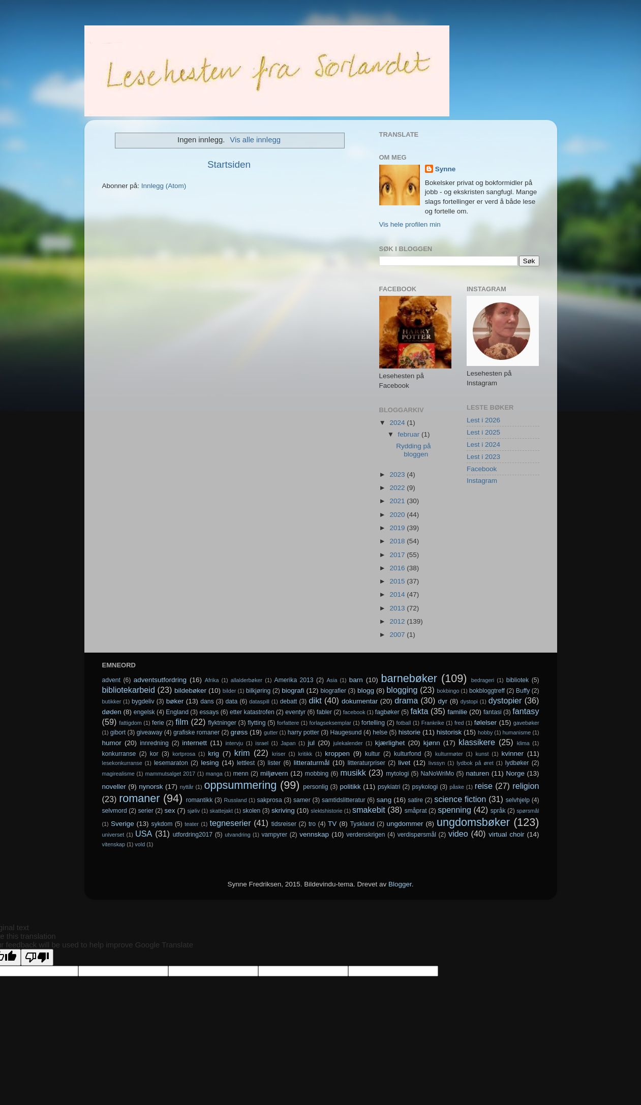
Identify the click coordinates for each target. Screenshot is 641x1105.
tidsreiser (283, 823)
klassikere (477, 742)
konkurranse (119, 753)
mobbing (317, 773)
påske (456, 787)
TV (332, 823)
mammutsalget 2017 (170, 774)
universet (113, 835)
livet (404, 762)
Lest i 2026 (483, 420)
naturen (477, 773)
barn (356, 680)
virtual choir (506, 834)
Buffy (523, 690)
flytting (256, 722)
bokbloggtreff (487, 690)
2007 (398, 634)
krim (242, 752)
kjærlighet (390, 743)
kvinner (512, 753)
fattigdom (130, 723)
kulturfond (407, 753)
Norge (515, 773)
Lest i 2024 (483, 444)
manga (214, 774)
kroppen (337, 753)
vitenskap (114, 844)
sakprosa (269, 800)
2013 (398, 608)
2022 (398, 488)
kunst (482, 754)
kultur (372, 753)
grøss (239, 732)
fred (459, 723)
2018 (398, 541)
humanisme (517, 732)
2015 (398, 581)
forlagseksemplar (330, 723)
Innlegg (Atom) (164, 186)
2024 (398, 422)
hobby (485, 732)
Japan (288, 743)
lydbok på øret (474, 763)
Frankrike (432, 723)
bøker (175, 701)
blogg (365, 690)
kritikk (305, 754)
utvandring (237, 835)
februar (410, 434)
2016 (398, 568)
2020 (398, 514)
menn (241, 773)
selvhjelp (518, 800)
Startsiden (229, 164)
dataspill (259, 701)
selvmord (114, 810)
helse (380, 732)
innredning (154, 743)
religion (525, 785)
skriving (283, 810)
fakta (419, 711)
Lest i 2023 (483, 457)
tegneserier (230, 822)
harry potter (303, 732)
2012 (398, 621)
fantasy (525, 711)
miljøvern (274, 773)
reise (484, 785)
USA (143, 833)
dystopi (469, 701)
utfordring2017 (192, 834)
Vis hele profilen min (410, 224)
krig (213, 753)
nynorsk (151, 786)
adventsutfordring (160, 680)
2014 (398, 594)
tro (312, 823)
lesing (210, 762)
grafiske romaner (196, 732)
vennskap (314, 834)
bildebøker (190, 690)
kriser (278, 754)
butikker (111, 701)
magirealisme (118, 774)
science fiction (460, 799)
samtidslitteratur (343, 800)
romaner (139, 798)
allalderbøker (246, 680)
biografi (293, 690)
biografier (333, 690)
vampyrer (275, 834)
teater (192, 824)
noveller (114, 786)
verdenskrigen (365, 834)
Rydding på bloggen (413, 450)
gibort (118, 732)
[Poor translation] (37, 957)
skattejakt (221, 811)
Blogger (400, 884)
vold (140, 844)
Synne (445, 169)
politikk (350, 786)
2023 (398, 474)
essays (209, 712)
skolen (251, 810)
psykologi (425, 786)
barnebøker (409, 678)
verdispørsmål (417, 834)
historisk (449, 732)
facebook (354, 712)
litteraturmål (312, 762)
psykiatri (389, 786)
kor (154, 753)
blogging (401, 689)
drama (406, 700)
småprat (416, 810)
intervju (234, 743)
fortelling (373, 722)
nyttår (187, 787)
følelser (485, 722)
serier (145, 810)
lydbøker (517, 762)
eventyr (295, 712)
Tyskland (362, 823)
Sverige (122, 823)
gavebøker (526, 723)
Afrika (212, 680)
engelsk (144, 712)
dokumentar (360, 701)
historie (410, 732)
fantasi (492, 712)
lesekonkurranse (122, 763)
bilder (229, 691)
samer (302, 800)
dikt (315, 700)
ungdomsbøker (473, 822)
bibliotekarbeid (128, 689)
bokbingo (448, 691)
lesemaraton (171, 762)
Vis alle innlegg (255, 140)
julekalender (347, 743)
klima (523, 743)
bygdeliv (143, 701)
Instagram (482, 480)
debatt (288, 701)
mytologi (397, 773)
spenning (454, 809)
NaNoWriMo (437, 773)
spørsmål (527, 811)
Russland (235, 800)
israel (261, 743)
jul (311, 743)
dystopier (505, 700)
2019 (398, 528)
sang (384, 800)
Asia (331, 680)
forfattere (288, 723)
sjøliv (194, 811)
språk (498, 810)
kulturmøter (449, 754)
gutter (271, 732)
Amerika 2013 (294, 680)
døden (111, 712)
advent (111, 680)
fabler (324, 712)
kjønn (431, 743)
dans (206, 701)
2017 (398, 555)
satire (415, 800)
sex (169, 810)
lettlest (246, 762)
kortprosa (183, 754)
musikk (352, 772)
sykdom (162, 823)
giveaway (150, 732)
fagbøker (387, 712)
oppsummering (240, 785)
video (458, 833)
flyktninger (222, 722)
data (232, 701)
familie (457, 712)
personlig (315, 786)
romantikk (199, 800)
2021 (398, 501)
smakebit (368, 809)
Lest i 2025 (483, 432)
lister (274, 762)
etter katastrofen (252, 712)
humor (111, 743)
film (181, 721)
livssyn (437, 763)
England (177, 712)
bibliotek (517, 680)
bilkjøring (258, 690)
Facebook (482, 469)
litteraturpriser (366, 762)
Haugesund (345, 732)
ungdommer (404, 823)
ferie (158, 722)
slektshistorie (326, 811)
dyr (443, 701)
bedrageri (483, 680)
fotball (403, 723)
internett (194, 743)
